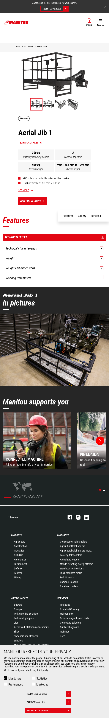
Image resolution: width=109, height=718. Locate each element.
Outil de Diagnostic (69, 627)
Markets (16, 535)
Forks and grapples (24, 618)
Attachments (19, 598)
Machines (63, 535)
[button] (100, 22)
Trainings (64, 631)
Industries (19, 550)
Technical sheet (28, 142)
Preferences (15, 684)
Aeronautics (20, 559)
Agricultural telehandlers (72, 546)
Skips (16, 631)
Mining (17, 577)
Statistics (42, 678)
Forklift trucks (67, 577)
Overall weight (36, 169)
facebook (68, 517)
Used (62, 636)
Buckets (18, 604)
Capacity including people (36, 157)
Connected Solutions (70, 622)
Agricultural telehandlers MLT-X (76, 550)
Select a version (55, 8)
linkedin (84, 517)
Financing (65, 604)
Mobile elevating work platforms (76, 564)
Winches (18, 640)
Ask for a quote (33, 201)
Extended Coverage (70, 609)
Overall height (73, 169)
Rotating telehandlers (71, 555)
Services (62, 598)
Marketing (42, 684)
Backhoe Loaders (69, 586)
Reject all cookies (49, 694)
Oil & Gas (18, 555)
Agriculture (19, 541)
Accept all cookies (49, 710)
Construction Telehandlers (73, 541)
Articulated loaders (69, 559)
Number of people (73, 157)
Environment (20, 564)
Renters (18, 572)
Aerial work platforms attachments (31, 627)
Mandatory (14, 678)
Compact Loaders (69, 581)
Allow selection (49, 702)
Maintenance (67, 613)
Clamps (18, 609)
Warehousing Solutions (72, 568)
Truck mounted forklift (71, 572)
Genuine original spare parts (74, 618)
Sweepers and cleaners (26, 636)
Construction (20, 546)
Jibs (16, 622)
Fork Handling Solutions (26, 613)
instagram (76, 517)
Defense (18, 568)
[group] (37, 440)
